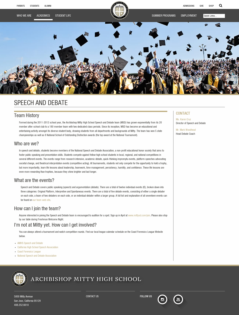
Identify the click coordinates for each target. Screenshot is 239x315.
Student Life (63, 15)
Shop (211, 6)
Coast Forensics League (29, 251)
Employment (189, 15)
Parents (21, 6)
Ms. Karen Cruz (183, 119)
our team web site (41, 200)
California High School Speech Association (37, 247)
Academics (43, 15)
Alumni (47, 6)
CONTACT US (92, 296)
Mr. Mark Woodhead (186, 130)
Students (34, 6)
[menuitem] (24, 16)
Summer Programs (164, 15)
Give (201, 6)
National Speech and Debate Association (36, 255)
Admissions (188, 6)
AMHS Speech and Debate (30, 243)
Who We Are (24, 15)
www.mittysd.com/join (139, 215)
